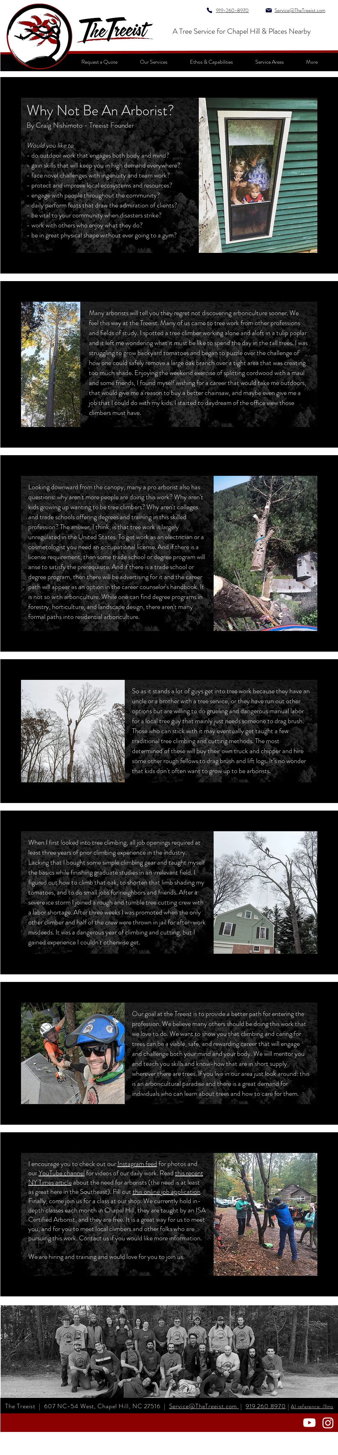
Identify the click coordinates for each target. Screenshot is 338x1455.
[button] (312, 61)
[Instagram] (328, 1422)
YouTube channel (62, 1173)
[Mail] (269, 10)
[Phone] (209, 10)
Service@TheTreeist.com (204, 1406)
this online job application (167, 1192)
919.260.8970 (266, 1406)
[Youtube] (309, 1422)
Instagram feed (137, 1164)
